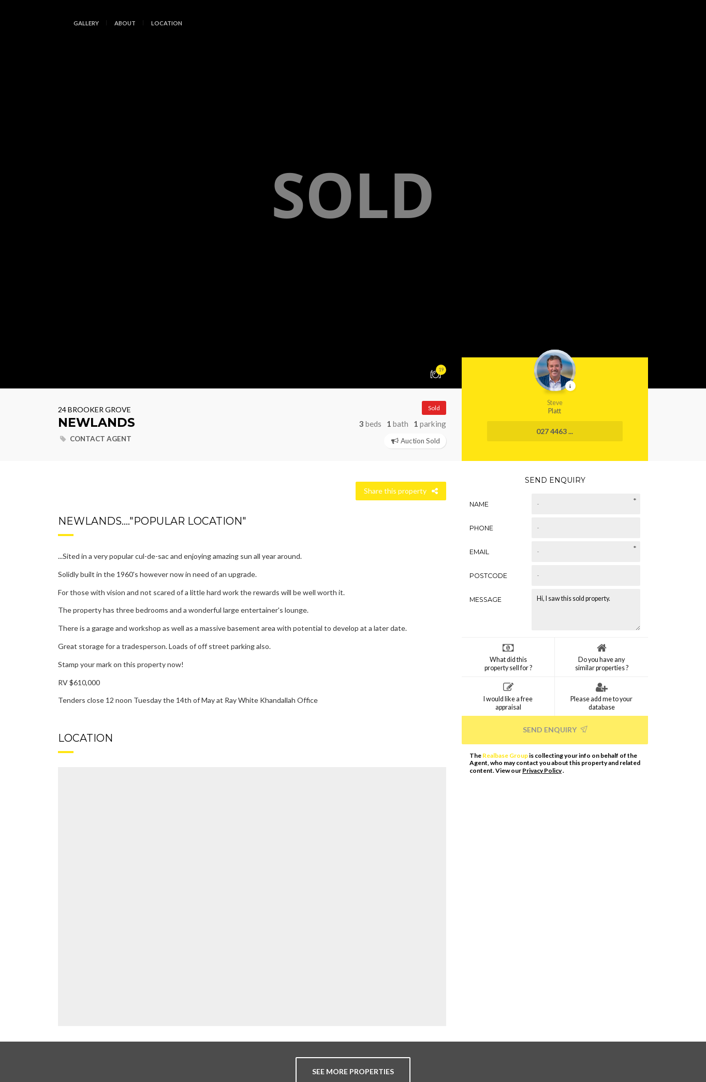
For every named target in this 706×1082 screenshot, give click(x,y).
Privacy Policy (542, 770)
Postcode (488, 576)
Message (485, 599)
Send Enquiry (555, 729)
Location (166, 23)
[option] (353, 194)
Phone (481, 528)
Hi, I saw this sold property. (586, 609)
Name (479, 504)
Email (479, 552)
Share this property (401, 490)
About (125, 23)
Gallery (86, 23)
